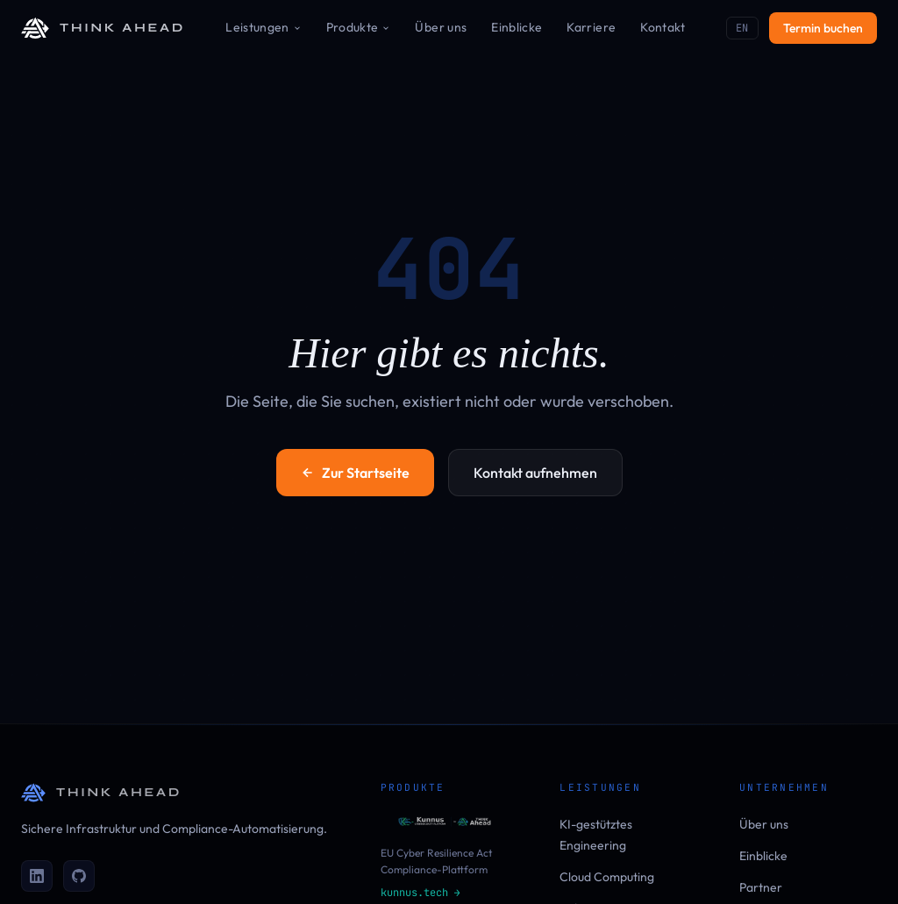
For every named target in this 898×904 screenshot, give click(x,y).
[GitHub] (79, 876)
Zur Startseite (355, 472)
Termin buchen (823, 28)
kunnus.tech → (420, 893)
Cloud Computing (606, 877)
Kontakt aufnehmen (535, 472)
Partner (760, 887)
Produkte (358, 27)
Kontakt (662, 27)
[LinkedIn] (37, 876)
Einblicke (516, 27)
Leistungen (263, 27)
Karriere (591, 27)
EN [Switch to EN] (742, 28)
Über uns (441, 27)
